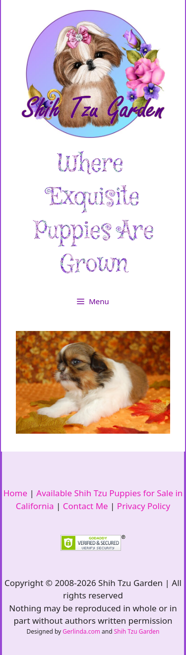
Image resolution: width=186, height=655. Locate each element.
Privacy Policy (143, 506)
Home (15, 493)
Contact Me (85, 506)
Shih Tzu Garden (137, 631)
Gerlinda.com (81, 631)
